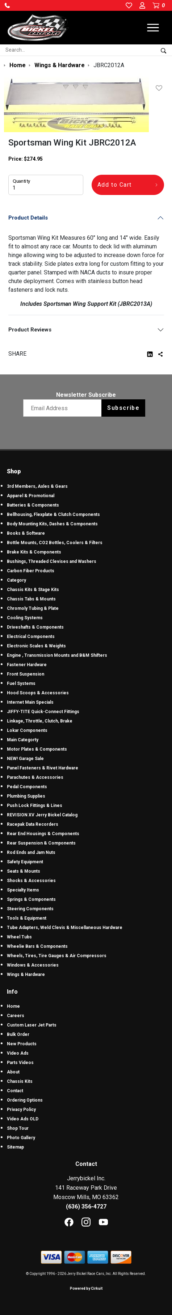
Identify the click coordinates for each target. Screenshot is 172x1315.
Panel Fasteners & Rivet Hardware (42, 768)
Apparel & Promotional (30, 495)
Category (16, 580)
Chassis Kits (20, 1081)
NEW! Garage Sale (25, 758)
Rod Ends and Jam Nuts (31, 852)
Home (13, 1006)
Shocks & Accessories (31, 880)
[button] (7, 5)
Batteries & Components (33, 505)
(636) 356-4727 (86, 1206)
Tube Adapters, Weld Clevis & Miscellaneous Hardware (64, 927)
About (13, 1072)
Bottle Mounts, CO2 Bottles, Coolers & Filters (54, 542)
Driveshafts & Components (35, 627)
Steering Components (30, 908)
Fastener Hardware (27, 664)
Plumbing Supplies (26, 796)
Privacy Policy (21, 1109)
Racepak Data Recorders (32, 824)
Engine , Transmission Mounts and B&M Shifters (57, 655)
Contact (15, 1090)
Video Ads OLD (22, 1118)
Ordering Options (25, 1100)
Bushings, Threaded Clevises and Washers (51, 561)
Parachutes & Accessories (35, 777)
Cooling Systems (25, 617)
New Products (22, 1043)
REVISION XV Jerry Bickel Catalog (42, 814)
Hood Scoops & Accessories (38, 692)
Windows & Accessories (33, 965)
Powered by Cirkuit (86, 1288)
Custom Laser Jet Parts (31, 1025)
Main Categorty (22, 739)
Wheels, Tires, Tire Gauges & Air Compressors (56, 955)
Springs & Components (31, 899)
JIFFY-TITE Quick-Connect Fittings (43, 711)
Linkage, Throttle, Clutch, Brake (39, 721)
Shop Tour (18, 1128)
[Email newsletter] (64, 408)
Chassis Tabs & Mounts (31, 599)
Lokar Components (27, 730)
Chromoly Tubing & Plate (33, 608)
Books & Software (26, 533)
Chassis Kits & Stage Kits (33, 589)
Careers (15, 1015)
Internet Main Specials (30, 702)
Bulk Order (18, 1034)
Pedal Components (27, 786)
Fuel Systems (21, 683)
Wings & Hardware (26, 974)
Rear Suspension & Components (41, 843)
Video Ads (18, 1053)
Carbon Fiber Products (30, 570)
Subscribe (123, 407)
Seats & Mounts (23, 871)
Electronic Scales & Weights (36, 645)
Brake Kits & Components (34, 552)
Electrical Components (31, 636)
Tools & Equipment (26, 918)
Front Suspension (25, 674)
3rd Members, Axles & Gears (37, 486)
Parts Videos (20, 1062)
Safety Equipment (25, 861)
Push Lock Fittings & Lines (34, 805)
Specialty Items (23, 890)
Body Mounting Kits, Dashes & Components (52, 523)
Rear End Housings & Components (43, 833)
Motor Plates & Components (37, 749)
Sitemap (15, 1147)
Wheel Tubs (19, 936)
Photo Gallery (21, 1137)
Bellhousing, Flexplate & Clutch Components (53, 514)
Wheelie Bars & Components (37, 946)
